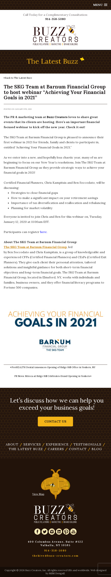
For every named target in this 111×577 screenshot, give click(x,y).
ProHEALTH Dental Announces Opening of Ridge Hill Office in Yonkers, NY (53, 367)
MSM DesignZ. (57, 573)
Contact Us (55, 421)
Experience (55, 444)
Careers (54, 449)
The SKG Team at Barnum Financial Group (35, 247)
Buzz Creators (57, 117)
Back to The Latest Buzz (18, 77)
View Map (38, 494)
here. (43, 232)
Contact (76, 449)
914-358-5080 (55, 19)
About (12, 444)
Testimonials (86, 444)
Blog (95, 449)
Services (30, 444)
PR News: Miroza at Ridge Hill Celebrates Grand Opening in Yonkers (52, 376)
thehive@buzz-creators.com (55, 555)
